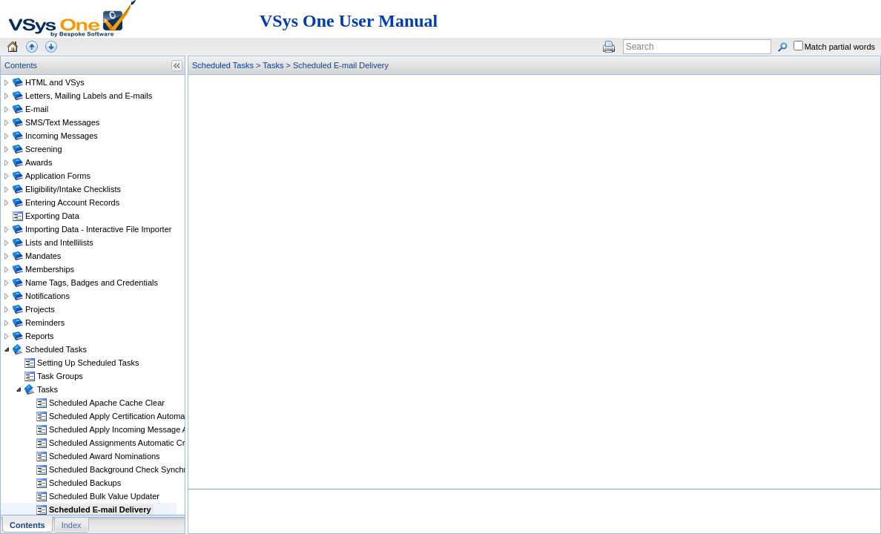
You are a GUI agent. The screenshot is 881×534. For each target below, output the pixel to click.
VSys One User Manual (349, 20)
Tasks (273, 65)
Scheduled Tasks (223, 65)
